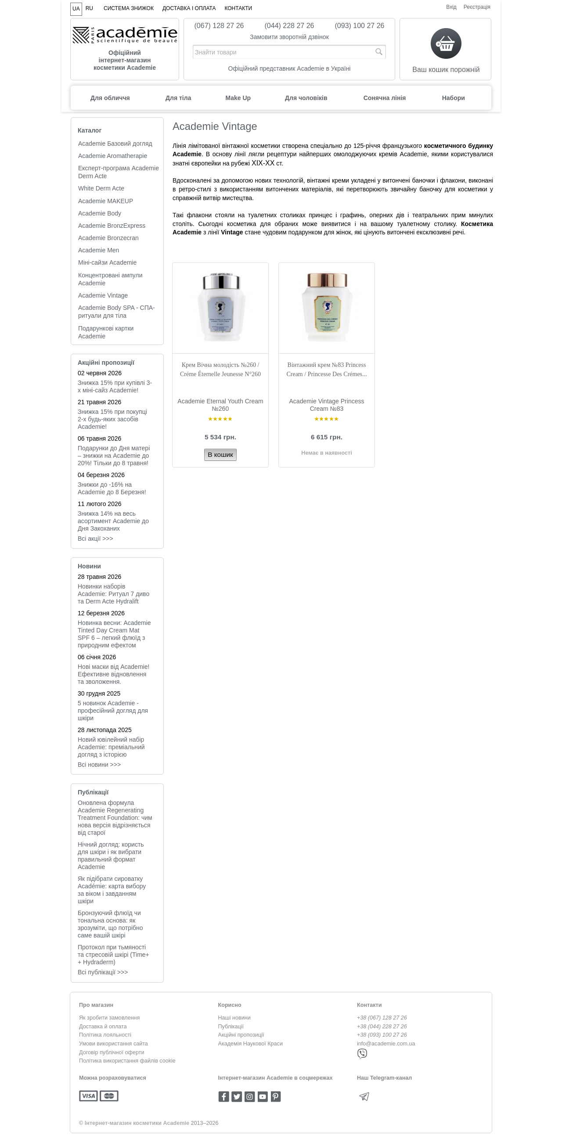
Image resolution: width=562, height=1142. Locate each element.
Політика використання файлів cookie (127, 1061)
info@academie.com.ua (386, 1044)
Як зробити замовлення (109, 1018)
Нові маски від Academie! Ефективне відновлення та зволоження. (113, 674)
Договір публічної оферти (111, 1052)
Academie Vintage (103, 295)
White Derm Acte (101, 188)
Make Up (238, 97)
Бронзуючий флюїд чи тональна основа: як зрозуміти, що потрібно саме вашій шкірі (110, 924)
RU (89, 8)
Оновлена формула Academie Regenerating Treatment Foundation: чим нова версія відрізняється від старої (115, 817)
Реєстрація (477, 7)
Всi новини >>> (99, 764)
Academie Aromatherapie (112, 155)
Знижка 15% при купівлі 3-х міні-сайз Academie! (115, 386)
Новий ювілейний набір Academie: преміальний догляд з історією (111, 747)
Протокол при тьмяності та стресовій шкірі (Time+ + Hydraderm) (113, 955)
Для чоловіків (306, 97)
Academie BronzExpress (111, 225)
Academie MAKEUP (105, 201)
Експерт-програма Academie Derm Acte (118, 172)
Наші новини (234, 1018)
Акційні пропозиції (106, 362)
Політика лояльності (105, 1035)
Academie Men (98, 250)
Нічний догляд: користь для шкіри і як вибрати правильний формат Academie (111, 855)
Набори (453, 97)
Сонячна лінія (385, 97)
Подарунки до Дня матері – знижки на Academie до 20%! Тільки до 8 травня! (114, 456)
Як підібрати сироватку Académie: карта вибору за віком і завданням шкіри (112, 890)
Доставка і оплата (189, 8)
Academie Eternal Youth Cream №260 (220, 405)
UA (76, 9)
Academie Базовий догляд (115, 143)
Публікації (93, 792)
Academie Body (99, 213)
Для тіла (178, 97)
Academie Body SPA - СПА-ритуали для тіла (116, 311)
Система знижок (129, 8)
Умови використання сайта (113, 1044)
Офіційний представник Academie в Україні (289, 68)
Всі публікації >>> (103, 972)
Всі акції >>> (95, 538)
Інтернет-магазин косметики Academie (137, 1123)
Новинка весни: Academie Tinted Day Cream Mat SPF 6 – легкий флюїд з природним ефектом (114, 634)
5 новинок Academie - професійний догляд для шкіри (113, 711)
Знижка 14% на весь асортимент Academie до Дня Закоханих (113, 521)
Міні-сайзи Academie (107, 262)
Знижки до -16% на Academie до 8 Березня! (112, 488)
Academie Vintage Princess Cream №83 (326, 405)
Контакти (238, 8)
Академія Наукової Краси (250, 1044)
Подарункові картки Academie (105, 332)
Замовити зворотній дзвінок (289, 36)
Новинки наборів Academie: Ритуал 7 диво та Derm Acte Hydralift (113, 594)
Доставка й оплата (103, 1026)
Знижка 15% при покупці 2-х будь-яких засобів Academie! (112, 419)
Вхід (451, 7)
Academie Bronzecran (108, 237)
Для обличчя (110, 97)
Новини (89, 566)
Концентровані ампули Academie (110, 279)
